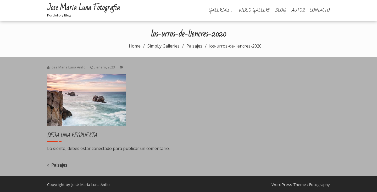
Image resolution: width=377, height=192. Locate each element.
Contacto (320, 10)
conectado (102, 148)
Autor (298, 10)
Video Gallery (254, 10)
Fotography (319, 184)
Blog (280, 10)
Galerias (219, 10)
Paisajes (59, 165)
